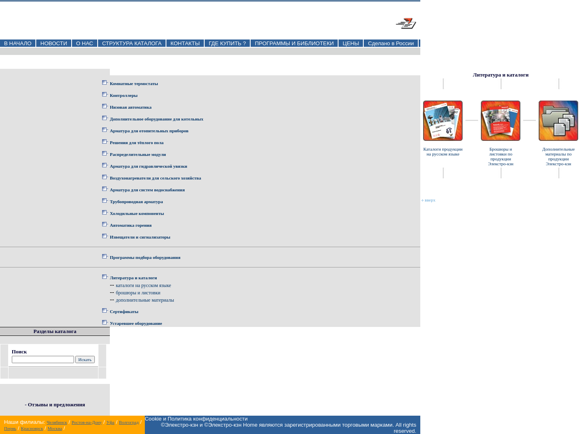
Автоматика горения (131, 225)
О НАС (84, 43)
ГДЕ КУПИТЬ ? (227, 43)
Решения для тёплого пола (137, 142)
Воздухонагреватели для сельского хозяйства (155, 177)
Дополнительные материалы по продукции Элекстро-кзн (558, 156)
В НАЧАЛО (17, 43)
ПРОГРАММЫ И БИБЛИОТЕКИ (294, 43)
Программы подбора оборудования (145, 257)
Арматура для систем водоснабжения (147, 189)
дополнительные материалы (145, 300)
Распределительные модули (138, 154)
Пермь (10, 428)
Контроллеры (124, 95)
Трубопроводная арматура (136, 201)
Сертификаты (124, 311)
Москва (55, 428)
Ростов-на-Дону (87, 422)
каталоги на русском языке (143, 285)
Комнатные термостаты (134, 83)
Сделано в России (391, 43)
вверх (428, 199)
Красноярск (32, 428)
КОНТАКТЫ (185, 43)
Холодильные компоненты (137, 213)
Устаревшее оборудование (136, 323)
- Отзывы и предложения (55, 404)
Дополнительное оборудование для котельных (156, 118)
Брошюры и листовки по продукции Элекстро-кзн (500, 156)
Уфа (110, 422)
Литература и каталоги (133, 277)
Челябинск (57, 422)
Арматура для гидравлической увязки (148, 166)
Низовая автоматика (130, 107)
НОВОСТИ (53, 43)
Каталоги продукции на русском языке (443, 151)
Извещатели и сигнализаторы (140, 237)
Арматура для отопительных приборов (149, 130)
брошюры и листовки (138, 293)
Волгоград (128, 422)
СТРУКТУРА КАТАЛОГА (132, 43)
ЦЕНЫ (351, 43)
